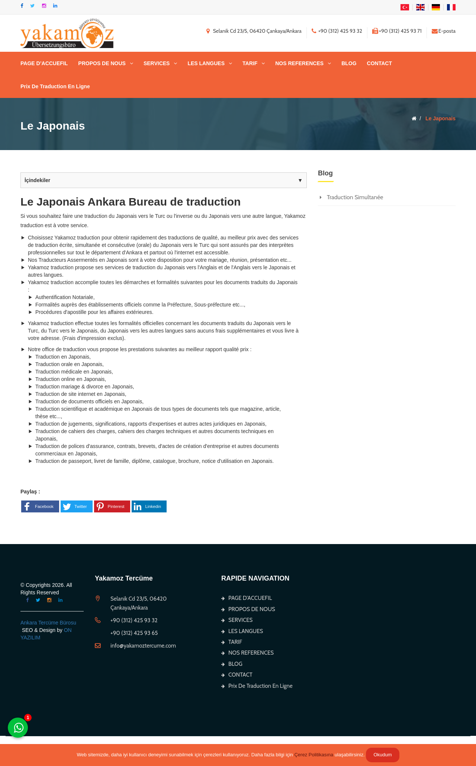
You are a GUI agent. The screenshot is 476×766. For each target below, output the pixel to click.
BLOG (348, 63)
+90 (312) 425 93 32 (340, 31)
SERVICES (157, 63)
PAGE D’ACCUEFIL (44, 63)
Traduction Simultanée (355, 197)
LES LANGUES (206, 63)
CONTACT (379, 63)
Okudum (382, 754)
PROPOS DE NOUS (102, 63)
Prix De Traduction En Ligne (55, 86)
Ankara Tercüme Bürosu (48, 623)
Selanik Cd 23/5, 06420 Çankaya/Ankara (257, 31)
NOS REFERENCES (299, 63)
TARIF (249, 63)
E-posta (447, 31)
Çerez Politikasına (313, 754)
